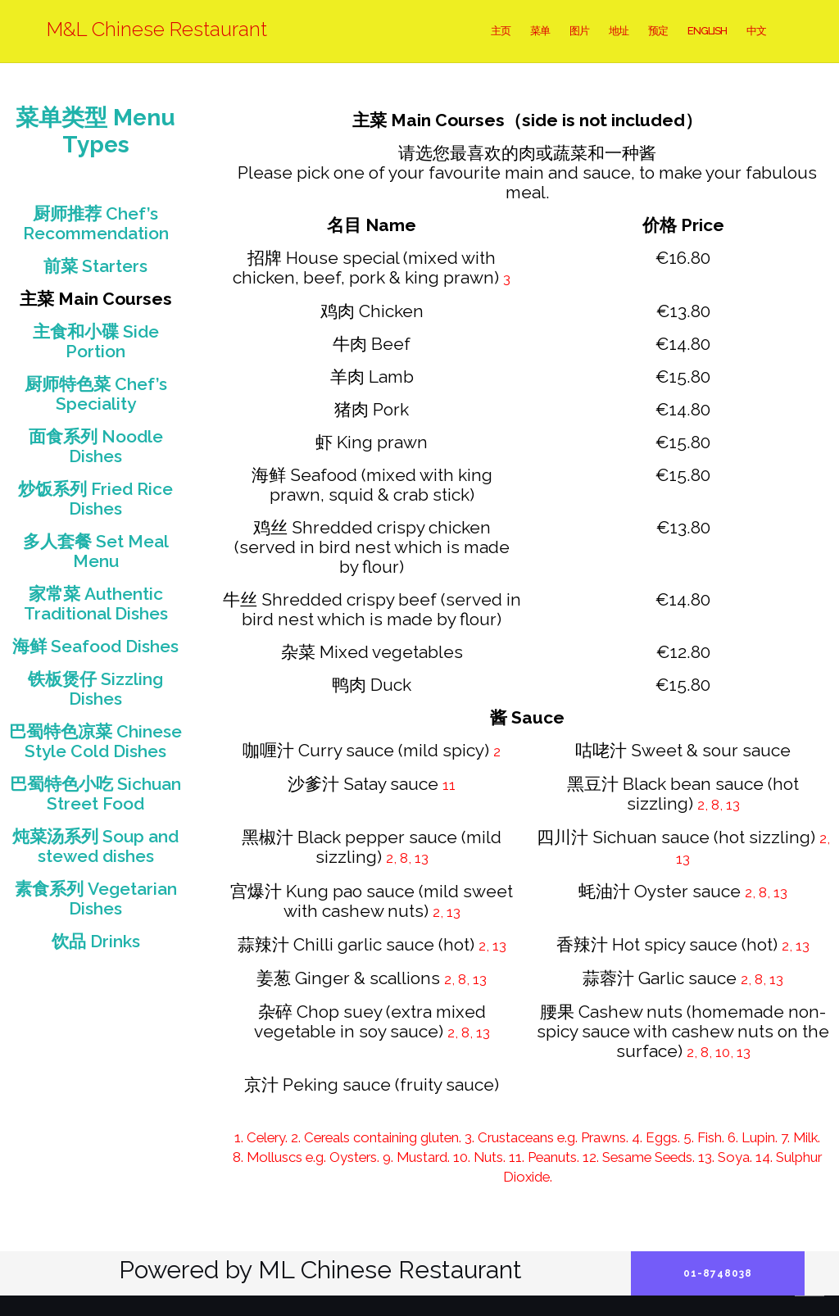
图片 (579, 31)
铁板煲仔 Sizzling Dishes (95, 689)
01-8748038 (717, 1273)
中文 (756, 31)
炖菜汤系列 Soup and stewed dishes (95, 846)
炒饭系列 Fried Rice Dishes (95, 499)
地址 (618, 31)
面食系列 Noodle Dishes (96, 446)
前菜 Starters (95, 266)
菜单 (540, 31)
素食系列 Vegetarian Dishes (96, 898)
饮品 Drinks (96, 941)
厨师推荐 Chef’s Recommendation (96, 223)
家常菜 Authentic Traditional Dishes (96, 603)
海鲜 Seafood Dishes (95, 646)
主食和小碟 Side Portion (96, 341)
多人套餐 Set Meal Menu (96, 551)
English (707, 31)
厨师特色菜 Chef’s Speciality (96, 394)
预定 (658, 31)
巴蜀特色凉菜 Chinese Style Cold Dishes (95, 741)
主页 (500, 31)
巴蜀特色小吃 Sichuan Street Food (95, 794)
